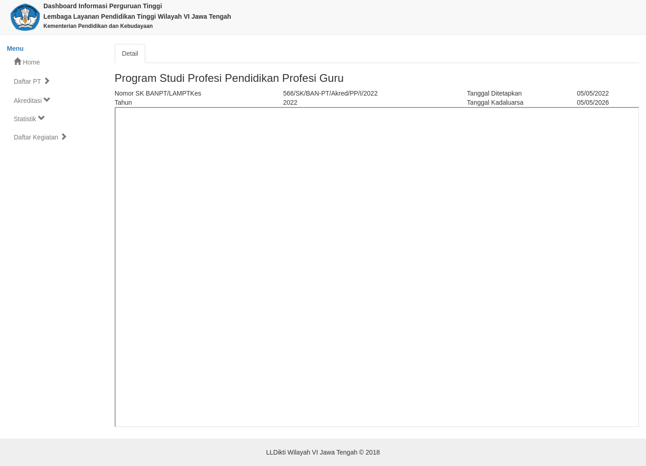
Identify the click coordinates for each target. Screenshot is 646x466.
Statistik (29, 119)
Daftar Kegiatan (40, 137)
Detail (130, 53)
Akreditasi (32, 100)
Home (27, 62)
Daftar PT (32, 81)
